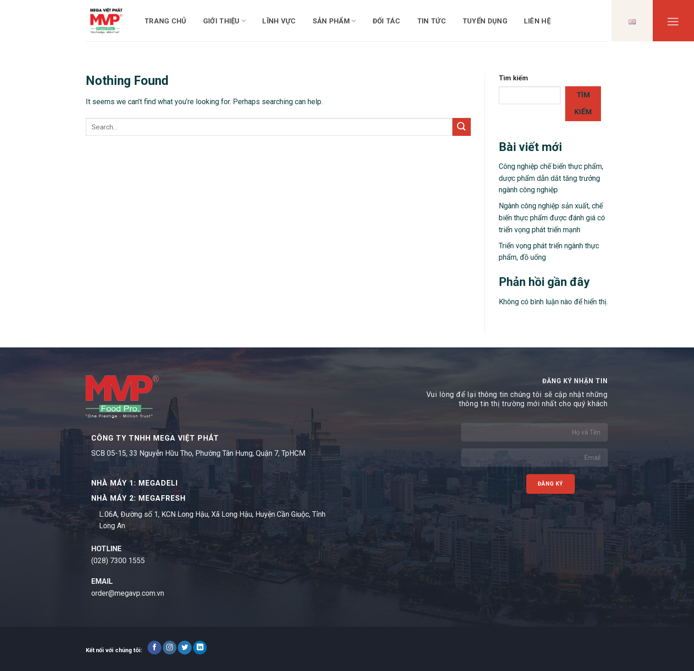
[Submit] (461, 127)
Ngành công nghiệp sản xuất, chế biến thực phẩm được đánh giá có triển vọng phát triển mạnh (552, 217)
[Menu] (673, 23)
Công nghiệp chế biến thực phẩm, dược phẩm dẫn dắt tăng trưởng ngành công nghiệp (551, 178)
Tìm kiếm (513, 78)
